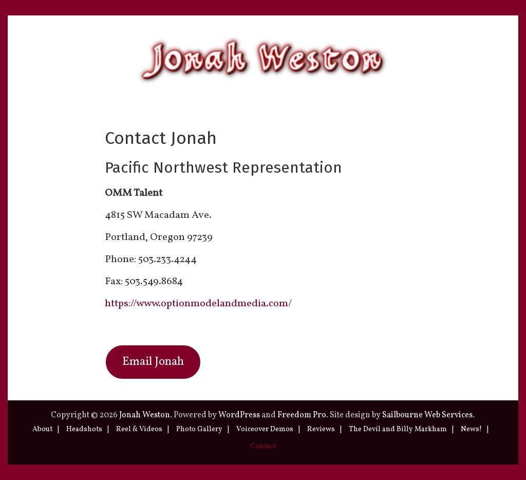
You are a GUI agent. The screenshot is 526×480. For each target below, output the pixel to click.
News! (471, 429)
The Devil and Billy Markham (398, 429)
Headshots (84, 429)
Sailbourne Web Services (427, 415)
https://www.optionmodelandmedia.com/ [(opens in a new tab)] (198, 304)
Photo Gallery (199, 429)
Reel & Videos (139, 429)
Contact (263, 446)
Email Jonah (153, 362)
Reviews (321, 429)
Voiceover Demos (264, 429)
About (42, 429)
